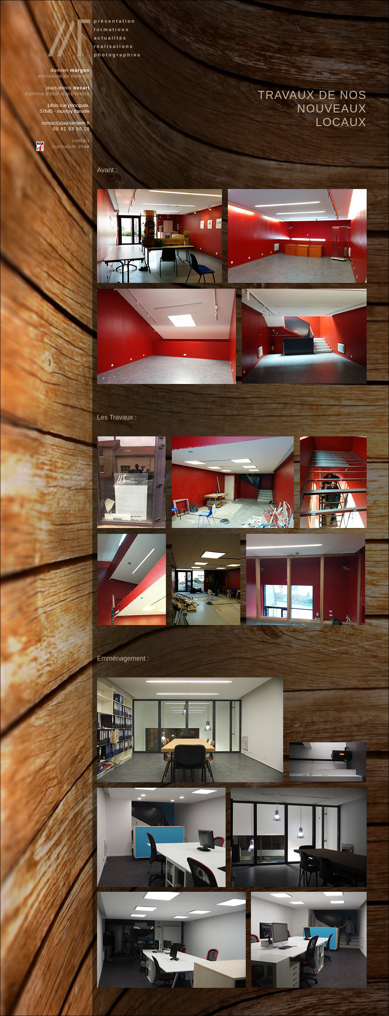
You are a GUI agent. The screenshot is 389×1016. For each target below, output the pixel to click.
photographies (117, 55)
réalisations (113, 46)
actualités (110, 38)
